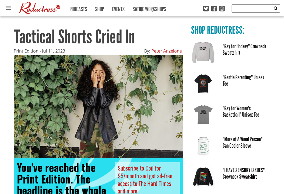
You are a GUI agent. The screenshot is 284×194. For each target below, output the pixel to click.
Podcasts (78, 8)
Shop (99, 8)
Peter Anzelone (166, 51)
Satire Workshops (149, 8)
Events (118, 8)
